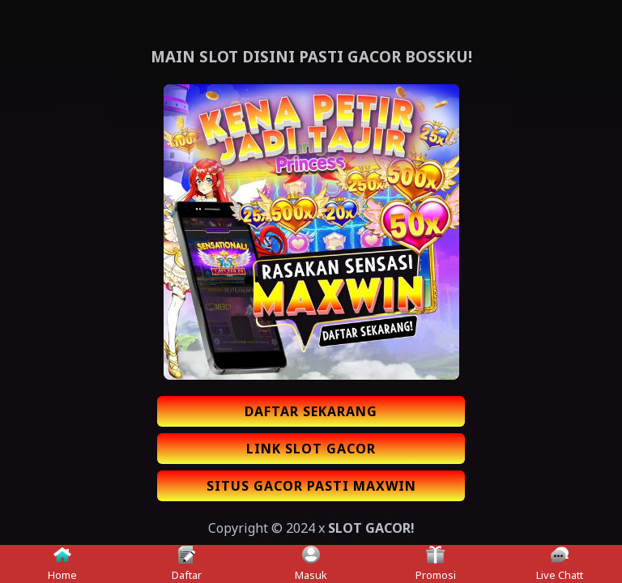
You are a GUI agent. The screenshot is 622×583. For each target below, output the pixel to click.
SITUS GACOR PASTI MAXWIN (311, 486)
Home (62, 564)
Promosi (435, 564)
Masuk (311, 564)
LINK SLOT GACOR (311, 448)
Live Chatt (559, 564)
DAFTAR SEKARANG (311, 411)
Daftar (187, 564)
